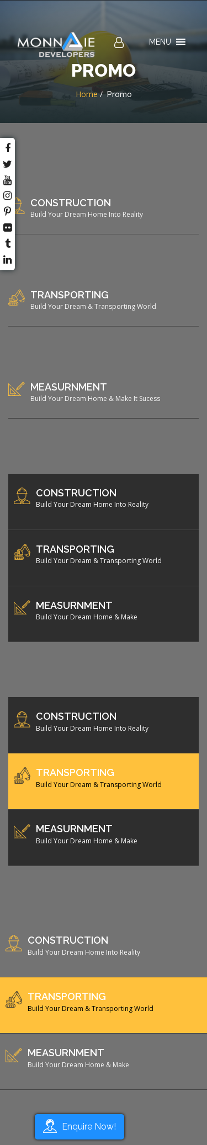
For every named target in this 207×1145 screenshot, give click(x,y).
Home (87, 94)
